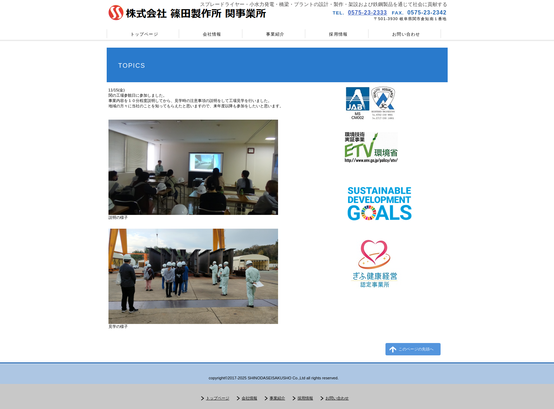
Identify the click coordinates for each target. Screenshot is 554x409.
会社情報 (249, 398)
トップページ (217, 398)
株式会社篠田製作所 (188, 12)
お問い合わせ (337, 398)
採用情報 (305, 398)
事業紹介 (277, 398)
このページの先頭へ (416, 349)
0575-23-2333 (367, 13)
